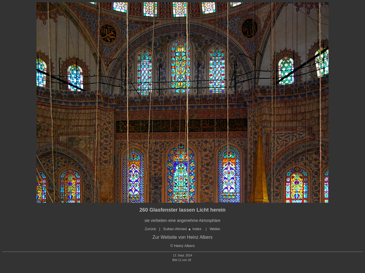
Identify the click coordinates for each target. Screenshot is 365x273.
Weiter (215, 229)
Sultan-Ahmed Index (182, 229)
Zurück (150, 229)
